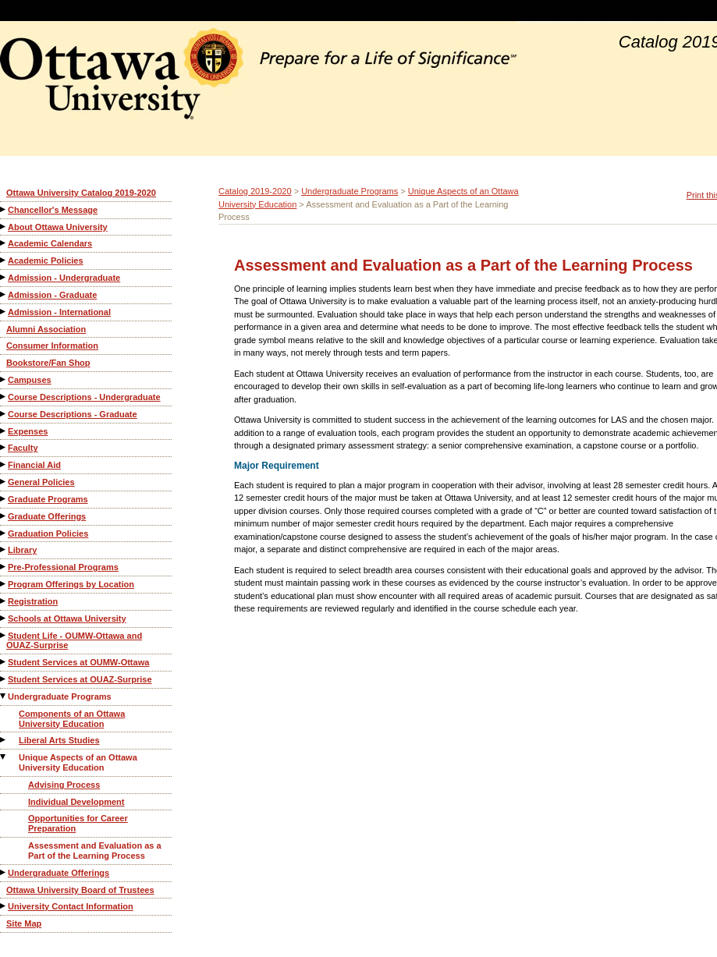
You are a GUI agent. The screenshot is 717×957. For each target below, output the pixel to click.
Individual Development (76, 801)
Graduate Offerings (47, 516)
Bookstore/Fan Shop (48, 362)
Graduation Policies (48, 533)
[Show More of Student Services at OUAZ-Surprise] (4, 678)
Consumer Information (52, 345)
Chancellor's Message (53, 209)
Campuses (29, 380)
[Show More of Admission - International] (4, 311)
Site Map (23, 923)
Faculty (23, 447)
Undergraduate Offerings (58, 872)
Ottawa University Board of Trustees (80, 890)
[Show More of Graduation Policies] (4, 533)
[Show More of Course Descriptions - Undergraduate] (4, 396)
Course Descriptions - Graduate (72, 414)
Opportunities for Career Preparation (78, 823)
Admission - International (59, 312)
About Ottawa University (58, 227)
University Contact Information (70, 906)
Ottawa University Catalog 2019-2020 (81, 192)
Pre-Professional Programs (63, 567)
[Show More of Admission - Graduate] (4, 294)
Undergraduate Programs (60, 696)
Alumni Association (46, 329)
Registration (33, 601)
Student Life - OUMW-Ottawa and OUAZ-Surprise (74, 640)
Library (22, 550)
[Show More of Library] (4, 549)
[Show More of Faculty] (4, 447)
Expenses (28, 431)
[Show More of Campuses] (4, 379)
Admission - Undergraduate (64, 277)
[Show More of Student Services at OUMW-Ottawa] (4, 661)
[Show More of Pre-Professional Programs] (4, 566)
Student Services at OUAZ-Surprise (80, 679)
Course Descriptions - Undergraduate (84, 397)
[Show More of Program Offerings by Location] (4, 583)
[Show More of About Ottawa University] (4, 226)
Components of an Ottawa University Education (72, 718)
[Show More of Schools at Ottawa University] (4, 618)
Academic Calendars (50, 243)
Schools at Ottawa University (67, 618)
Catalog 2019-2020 (255, 191)
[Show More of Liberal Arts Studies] (4, 739)
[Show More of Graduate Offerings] (4, 515)
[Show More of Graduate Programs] (4, 498)
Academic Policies (45, 260)
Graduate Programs (48, 499)
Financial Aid (34, 465)
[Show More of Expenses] (4, 430)
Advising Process (64, 784)
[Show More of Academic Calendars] (4, 242)
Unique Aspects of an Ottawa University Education (78, 762)
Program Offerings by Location (71, 584)
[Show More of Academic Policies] (4, 260)
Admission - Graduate (52, 295)
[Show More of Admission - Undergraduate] (4, 277)
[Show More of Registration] (4, 600)
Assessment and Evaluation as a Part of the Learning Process (95, 850)
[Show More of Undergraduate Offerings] (4, 872)
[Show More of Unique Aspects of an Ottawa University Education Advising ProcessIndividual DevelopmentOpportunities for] (4, 756)
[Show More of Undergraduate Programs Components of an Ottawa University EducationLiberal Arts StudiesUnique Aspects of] (4, 696)
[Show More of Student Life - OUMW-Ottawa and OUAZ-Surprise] (4, 635)
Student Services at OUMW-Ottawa (78, 662)
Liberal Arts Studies (59, 740)
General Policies (41, 482)
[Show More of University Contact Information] (4, 905)
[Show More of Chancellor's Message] (4, 209)
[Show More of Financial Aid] (4, 464)
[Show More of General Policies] (4, 481)
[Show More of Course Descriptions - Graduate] (4, 413)
